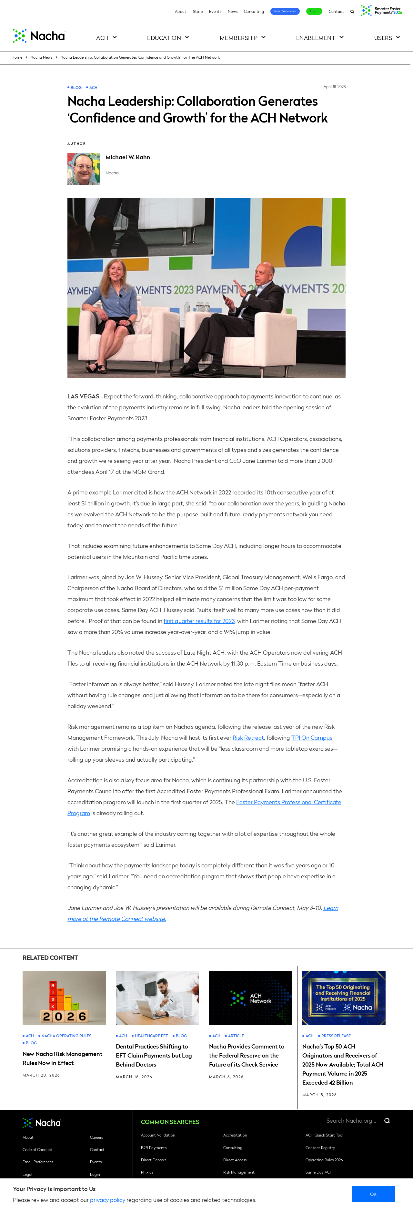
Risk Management (239, 1172)
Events (215, 11)
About (180, 11)
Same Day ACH (319, 1172)
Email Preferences (38, 1161)
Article (236, 1035)
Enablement (316, 37)
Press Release (336, 1035)
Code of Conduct (37, 1149)
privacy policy (107, 1199)
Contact (336, 11)
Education (164, 37)
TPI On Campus (311, 737)
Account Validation (158, 1134)
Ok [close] (373, 1194)
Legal (27, 1174)
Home (17, 57)
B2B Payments (153, 1147)
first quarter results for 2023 (199, 620)
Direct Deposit (153, 1159)
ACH (102, 37)
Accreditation (235, 1134)
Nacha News (41, 57)
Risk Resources (285, 11)
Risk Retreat (248, 737)
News (232, 11)
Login (314, 11)
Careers (96, 1137)
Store (198, 11)
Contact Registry (320, 1147)
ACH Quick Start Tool (324, 1134)
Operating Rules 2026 (324, 1159)
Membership (239, 37)
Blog (76, 87)
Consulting (254, 11)
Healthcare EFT (151, 1035)
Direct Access (235, 1159)
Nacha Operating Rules (66, 1035)
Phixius (147, 1172)
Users (383, 37)
